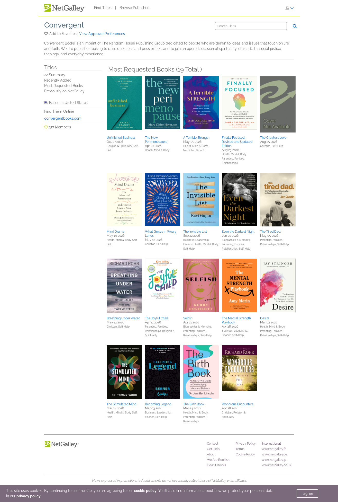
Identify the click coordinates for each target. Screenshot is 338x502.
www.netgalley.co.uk (276, 465)
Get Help (213, 449)
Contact (212, 443)
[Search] (251, 26)
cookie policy (145, 491)
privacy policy (28, 496)
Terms (240, 449)
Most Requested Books (63, 86)
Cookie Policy (245, 454)
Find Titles (103, 8)
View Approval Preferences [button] (102, 34)
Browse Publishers (135, 8)
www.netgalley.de (274, 454)
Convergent (64, 25)
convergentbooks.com (62, 118)
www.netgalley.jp (274, 460)
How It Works (216, 465)
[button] (46, 34)
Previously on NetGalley (64, 91)
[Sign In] (289, 8)
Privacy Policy (246, 443)
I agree (307, 493)
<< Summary (54, 75)
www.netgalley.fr (274, 449)
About (211, 454)
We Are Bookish (218, 460)
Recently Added (57, 80)
